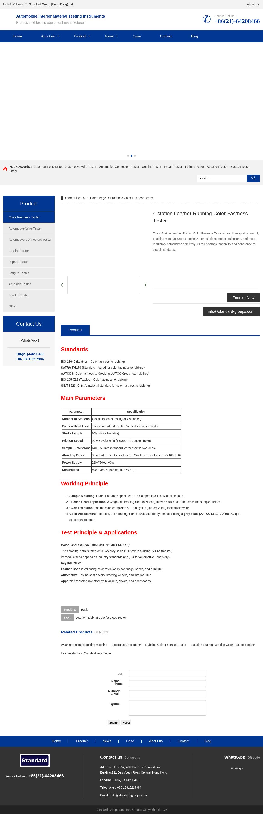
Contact (166, 36)
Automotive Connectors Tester (119, 166)
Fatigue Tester (194, 166)
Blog (194, 36)
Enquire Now (243, 298)
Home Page (98, 198)
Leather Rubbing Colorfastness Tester (101, 617)
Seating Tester (151, 166)
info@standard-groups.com (231, 311)
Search (253, 178)
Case (137, 36)
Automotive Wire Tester (80, 166)
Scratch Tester (240, 166)
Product (80, 36)
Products (75, 330)
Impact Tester (173, 166)
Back (84, 609)
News (109, 36)
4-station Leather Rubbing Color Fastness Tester (223, 644)
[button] (128, 156)
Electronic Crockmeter (126, 644)
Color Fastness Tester (48, 166)
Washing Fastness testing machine (84, 644)
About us (253, 4)
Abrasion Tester (217, 166)
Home (17, 36)
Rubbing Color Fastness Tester (165, 644)
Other (13, 171)
